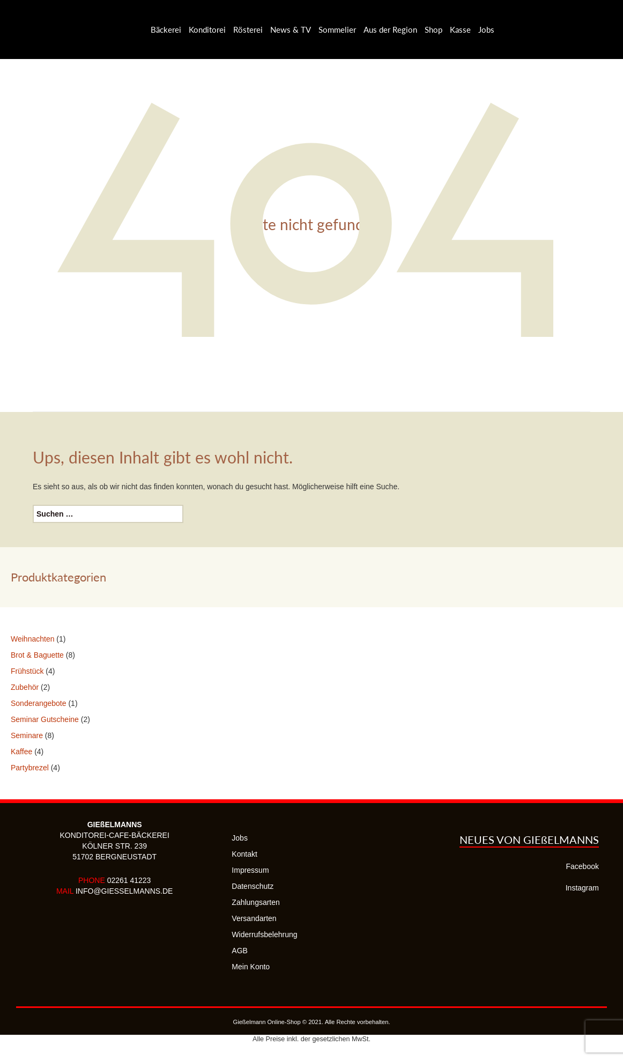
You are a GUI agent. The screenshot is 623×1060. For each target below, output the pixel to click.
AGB (240, 950)
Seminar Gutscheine (45, 719)
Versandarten (254, 918)
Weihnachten (32, 639)
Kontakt (244, 854)
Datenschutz (252, 886)
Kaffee (21, 751)
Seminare (27, 735)
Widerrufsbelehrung (264, 934)
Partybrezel (30, 767)
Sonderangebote (38, 703)
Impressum (250, 870)
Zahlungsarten (256, 902)
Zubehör (25, 687)
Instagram (582, 888)
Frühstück (27, 671)
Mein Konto (251, 966)
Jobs (240, 838)
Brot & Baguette (37, 655)
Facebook (582, 866)
